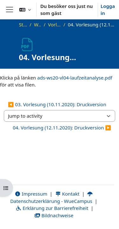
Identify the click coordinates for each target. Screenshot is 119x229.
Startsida (23, 24)
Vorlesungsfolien (54, 24)
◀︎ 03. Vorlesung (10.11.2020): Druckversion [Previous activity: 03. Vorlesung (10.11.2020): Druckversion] (57, 104)
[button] (25, 9)
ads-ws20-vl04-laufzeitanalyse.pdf (74, 77)
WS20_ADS (37, 24)
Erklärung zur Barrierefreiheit (52, 208)
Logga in (108, 10)
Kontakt (67, 194)
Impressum (31, 194)
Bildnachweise (53, 215)
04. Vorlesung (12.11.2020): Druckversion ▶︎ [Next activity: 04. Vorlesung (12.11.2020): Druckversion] (62, 127)
